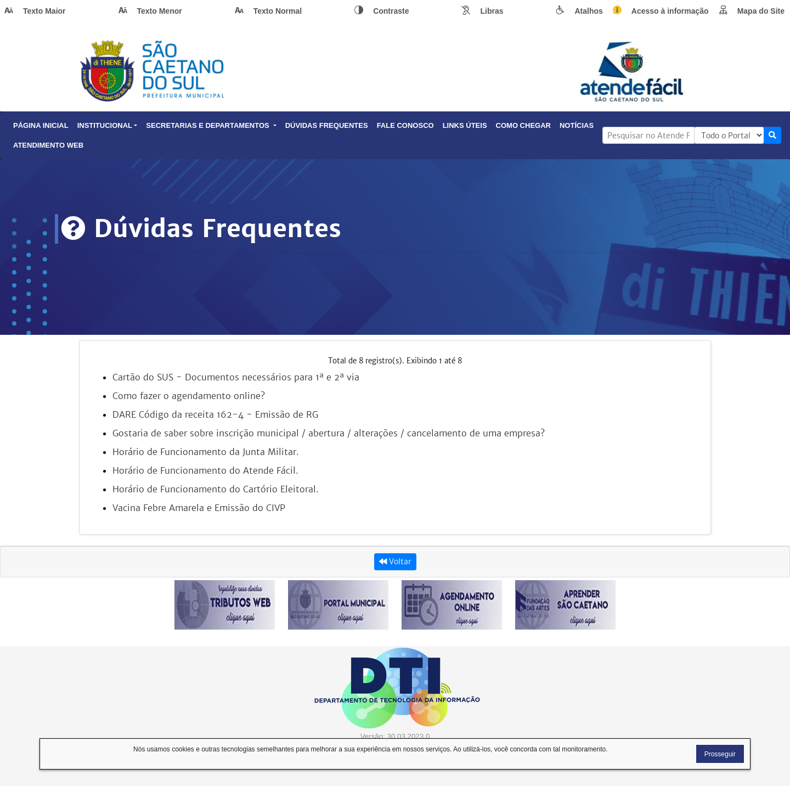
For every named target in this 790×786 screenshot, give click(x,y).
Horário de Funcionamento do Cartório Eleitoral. (215, 489)
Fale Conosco (405, 125)
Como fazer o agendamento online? (188, 395)
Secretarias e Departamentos (211, 125)
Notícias (577, 125)
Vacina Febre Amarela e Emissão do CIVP (198, 507)
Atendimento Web (48, 145)
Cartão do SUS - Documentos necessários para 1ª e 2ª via (235, 377)
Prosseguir (720, 754)
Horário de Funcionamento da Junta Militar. (205, 451)
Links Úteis (465, 125)
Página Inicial (41, 125)
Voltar (395, 561)
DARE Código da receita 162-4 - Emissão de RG (215, 414)
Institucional (107, 125)
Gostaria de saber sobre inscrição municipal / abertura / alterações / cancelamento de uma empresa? (328, 433)
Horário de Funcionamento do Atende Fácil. (205, 470)
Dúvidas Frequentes (326, 125)
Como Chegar (523, 125)
